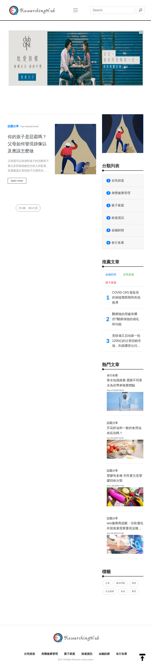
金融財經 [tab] (110, 274)
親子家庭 (115, 205)
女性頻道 (115, 180)
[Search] (112, 10)
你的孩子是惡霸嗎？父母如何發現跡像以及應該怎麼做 (27, 143)
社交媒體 (109, 591)
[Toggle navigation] (75, 10)
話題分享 (13, 126)
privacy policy (87, 660)
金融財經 (115, 230)
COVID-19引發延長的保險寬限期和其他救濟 (126, 297)
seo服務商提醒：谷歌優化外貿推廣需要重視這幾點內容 (125, 528)
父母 (107, 583)
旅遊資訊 (115, 218)
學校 (134, 583)
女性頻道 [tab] (128, 274)
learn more (17, 180)
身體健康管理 (118, 193)
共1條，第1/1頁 (28, 208)
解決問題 (120, 583)
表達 (123, 591)
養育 (134, 591)
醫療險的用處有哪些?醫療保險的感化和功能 (125, 319)
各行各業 (115, 242)
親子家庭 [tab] (110, 282)
